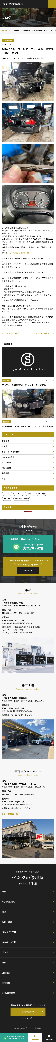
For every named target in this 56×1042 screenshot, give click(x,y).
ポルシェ (30, 494)
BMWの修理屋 (8, 992)
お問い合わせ (28, 570)
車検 (3, 478)
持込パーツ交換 (9, 942)
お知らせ (5, 441)
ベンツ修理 (6, 462)
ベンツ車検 (6, 468)
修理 (4, 911)
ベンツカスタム (8, 457)
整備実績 (5, 473)
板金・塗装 (7, 921)
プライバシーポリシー (28, 1018)
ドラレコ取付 (41, 494)
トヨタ (19, 494)
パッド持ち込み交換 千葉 (18, 252)
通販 (4, 962)
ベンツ (7, 494)
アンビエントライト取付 (22, 499)
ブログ (5, 952)
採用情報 (6, 982)
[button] (52, 4)
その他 (4, 446)
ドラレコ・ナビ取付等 (11, 451)
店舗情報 (6, 972)
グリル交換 (7, 499)
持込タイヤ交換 (9, 932)
